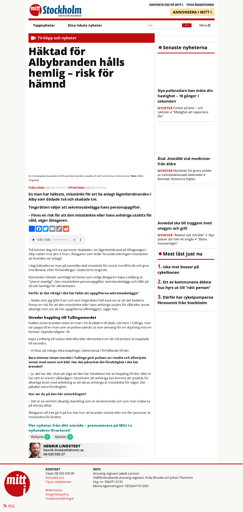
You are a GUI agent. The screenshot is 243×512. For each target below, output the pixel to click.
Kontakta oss (55, 478)
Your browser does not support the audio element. (56, 240)
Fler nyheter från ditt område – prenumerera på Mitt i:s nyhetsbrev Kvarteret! (80, 428)
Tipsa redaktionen (58, 482)
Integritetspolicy (57, 494)
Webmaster (54, 490)
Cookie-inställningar (60, 498)
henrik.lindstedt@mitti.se (63, 450)
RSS (9, 506)
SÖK (187, 25)
